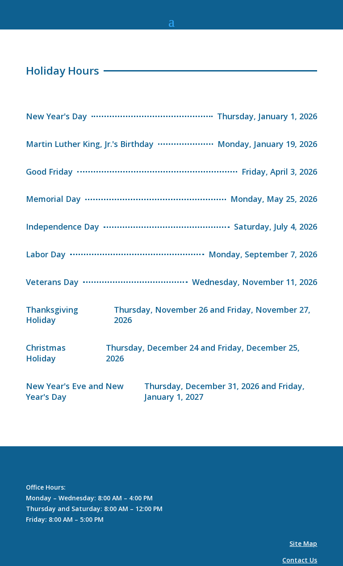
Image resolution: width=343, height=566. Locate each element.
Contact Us (299, 560)
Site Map (303, 543)
